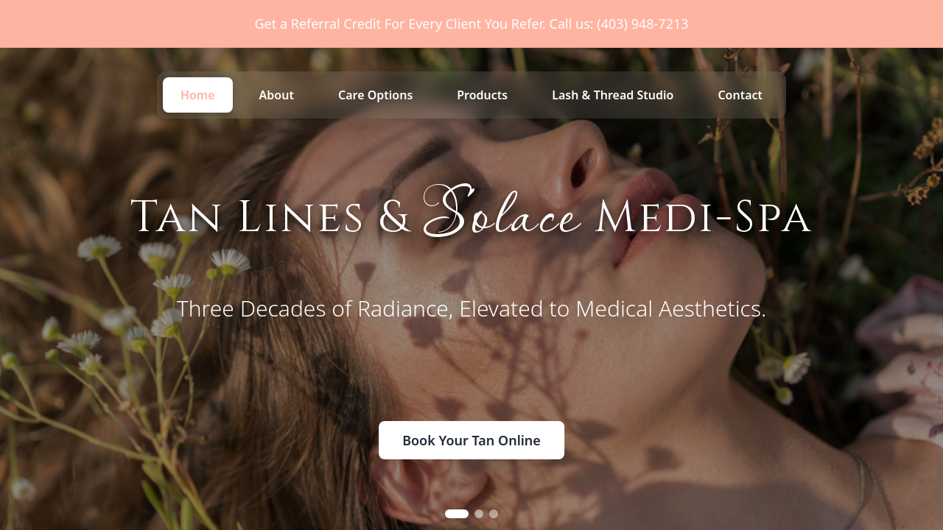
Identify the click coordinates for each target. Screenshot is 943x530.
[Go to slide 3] (493, 513)
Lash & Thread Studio (612, 95)
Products (482, 95)
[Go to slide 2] (478, 513)
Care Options (375, 95)
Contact (740, 95)
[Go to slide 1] (457, 513)
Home (197, 95)
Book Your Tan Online (471, 440)
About (276, 95)
